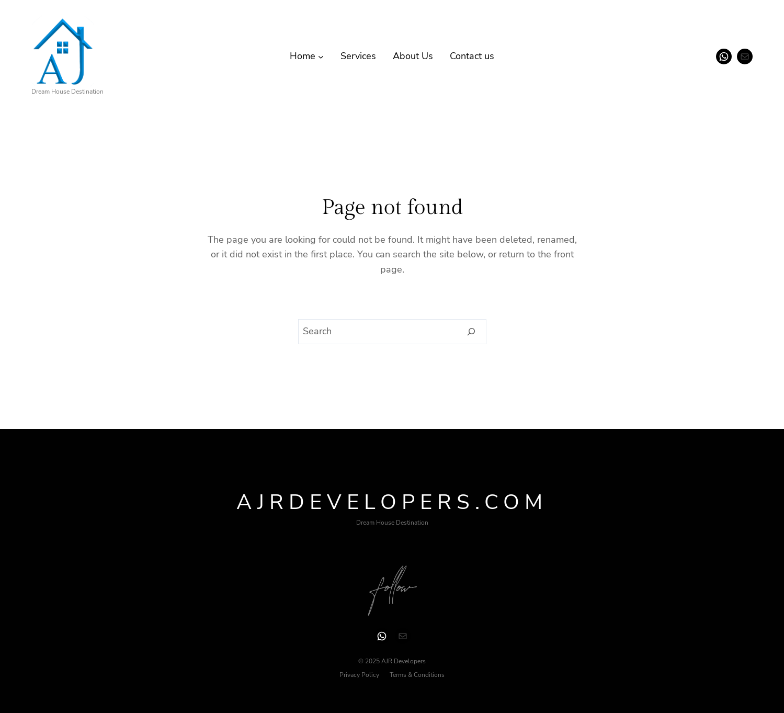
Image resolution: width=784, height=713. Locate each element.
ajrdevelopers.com (392, 502)
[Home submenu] (321, 56)
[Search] (471, 332)
